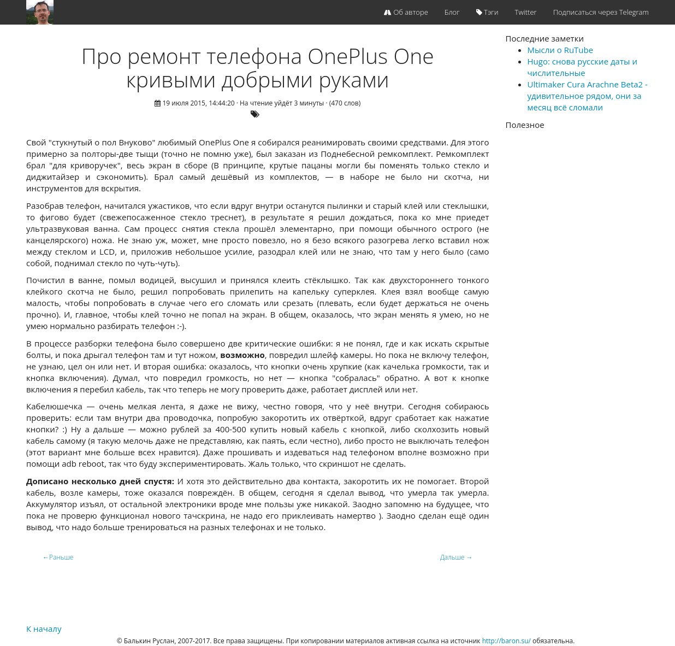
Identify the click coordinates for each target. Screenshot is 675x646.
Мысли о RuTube (561, 49)
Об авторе (406, 12)
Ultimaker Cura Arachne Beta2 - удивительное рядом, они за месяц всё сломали (588, 96)
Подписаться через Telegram (601, 12)
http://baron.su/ (506, 640)
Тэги (487, 12)
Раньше (58, 557)
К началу (43, 628)
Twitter (526, 12)
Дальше (456, 557)
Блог (452, 12)
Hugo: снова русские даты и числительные (582, 67)
